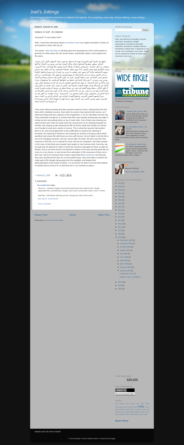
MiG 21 (133, 409)
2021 (120, 193)
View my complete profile (134, 172)
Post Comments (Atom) (54, 220)
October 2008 (125, 247)
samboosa (90, 155)
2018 (120, 203)
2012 (120, 224)
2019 (120, 200)
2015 (120, 214)
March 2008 (125, 264)
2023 (120, 186)
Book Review (130, 403)
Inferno (147, 407)
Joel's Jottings (44, 12)
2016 (120, 210)
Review (128, 412)
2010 (120, 230)
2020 (120, 197)
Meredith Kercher (124, 409)
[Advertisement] (132, 332)
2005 (120, 289)
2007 (120, 282)
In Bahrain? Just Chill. (128, 274)
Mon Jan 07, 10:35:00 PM (48, 199)
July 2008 (124, 254)
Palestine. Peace (120, 412)
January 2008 (125, 271)
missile (138, 409)
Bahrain (121, 403)
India (141, 406)
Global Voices (74, 43)
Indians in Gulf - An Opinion (130, 277)
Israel (117, 409)
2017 (120, 207)
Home (72, 215)
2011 (120, 227)
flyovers (125, 407)
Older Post (103, 215)
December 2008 (126, 240)
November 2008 (126, 243)
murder (143, 409)
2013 (120, 220)
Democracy (118, 407)
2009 (120, 234)
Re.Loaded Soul (44, 185)
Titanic (127, 414)
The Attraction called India (136, 144)
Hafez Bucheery (52, 51)
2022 (120, 190)
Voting (136, 414)
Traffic (132, 414)
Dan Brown (145, 403)
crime (138, 403)
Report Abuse (121, 421)
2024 (120, 183)
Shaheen (122, 414)
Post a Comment (44, 204)
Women (140, 414)
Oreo (147, 409)
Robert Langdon (140, 412)
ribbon (133, 412)
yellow (145, 414)
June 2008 (124, 257)
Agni (116, 403)
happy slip (131, 407)
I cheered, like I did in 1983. (136, 111)
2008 (120, 237)
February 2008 (126, 267)
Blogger (112, 438)
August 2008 (125, 250)
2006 (120, 285)
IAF (136, 407)
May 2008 (124, 260)
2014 (120, 217)
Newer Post (41, 215)
